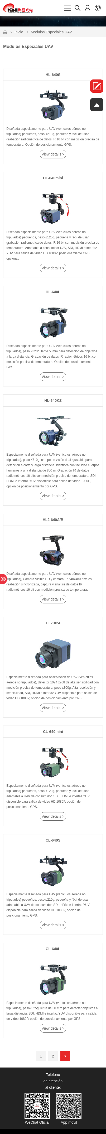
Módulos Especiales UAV (51, 32)
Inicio (19, 32)
